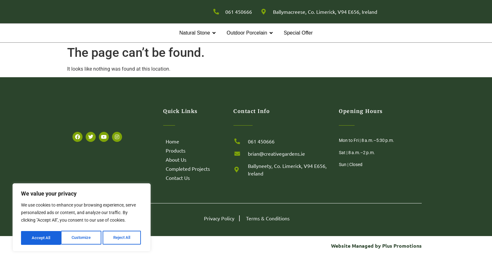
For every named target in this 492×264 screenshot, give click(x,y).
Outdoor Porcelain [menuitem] (247, 40)
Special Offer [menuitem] (298, 40)
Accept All (123, 237)
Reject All (82, 237)
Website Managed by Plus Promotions (376, 253)
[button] (214, 41)
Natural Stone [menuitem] (194, 40)
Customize (41, 237)
